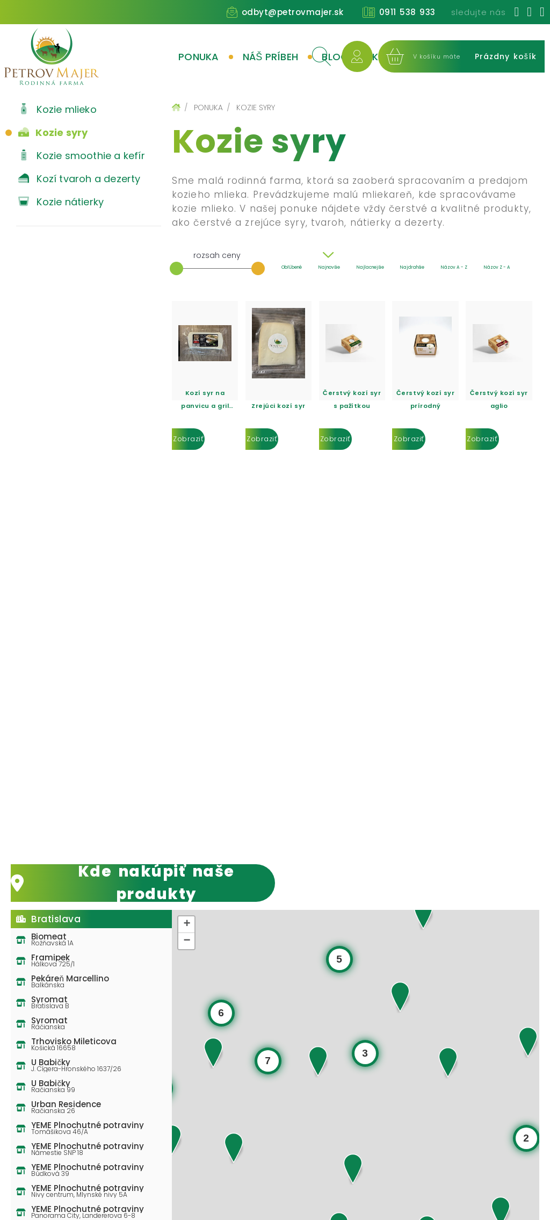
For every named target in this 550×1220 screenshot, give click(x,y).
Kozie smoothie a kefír (80, 155)
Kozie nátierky (60, 202)
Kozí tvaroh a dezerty (78, 178)
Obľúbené (291, 267)
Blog (335, 56)
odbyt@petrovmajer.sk (293, 12)
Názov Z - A (497, 267)
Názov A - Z (454, 267)
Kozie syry (52, 132)
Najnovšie (329, 267)
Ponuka (198, 56)
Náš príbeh (271, 56)
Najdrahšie (412, 267)
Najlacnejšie (370, 267)
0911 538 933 (407, 12)
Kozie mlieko (56, 109)
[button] (233, 1148)
